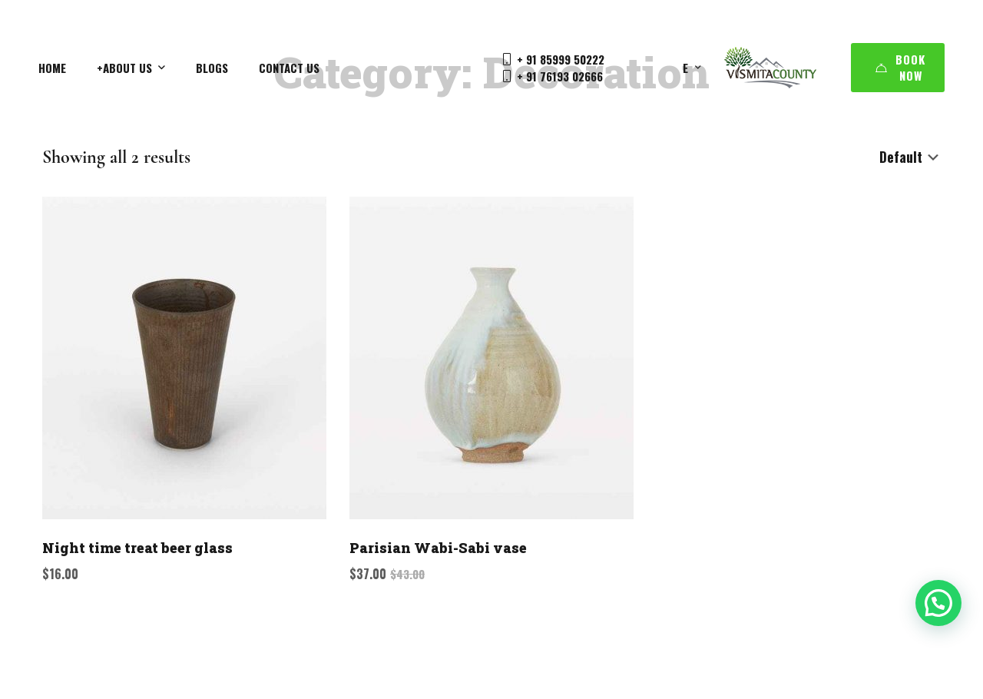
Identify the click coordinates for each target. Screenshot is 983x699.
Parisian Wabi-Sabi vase (438, 547)
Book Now (900, 67)
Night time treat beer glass (137, 547)
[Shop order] (910, 157)
